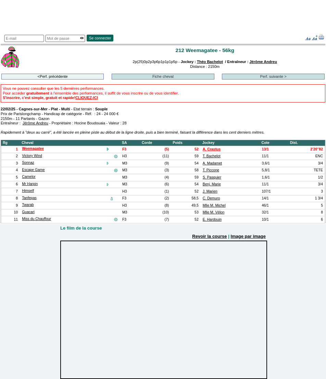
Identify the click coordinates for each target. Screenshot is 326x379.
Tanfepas (29, 198)
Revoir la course (209, 236)
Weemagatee (33, 148)
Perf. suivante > (273, 76)
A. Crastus (212, 149)
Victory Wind (32, 156)
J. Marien (210, 191)
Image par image (248, 236)
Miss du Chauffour (36, 219)
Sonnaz (28, 162)
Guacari (28, 212)
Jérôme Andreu (263, 62)
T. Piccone (211, 170)
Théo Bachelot (210, 62)
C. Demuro (211, 198)
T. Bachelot (212, 156)
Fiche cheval (163, 76)
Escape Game (33, 170)
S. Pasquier (212, 177)
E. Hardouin (212, 219)
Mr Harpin (30, 184)
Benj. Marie (212, 184)
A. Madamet (212, 163)
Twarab (28, 205)
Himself (28, 191)
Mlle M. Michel (214, 205)
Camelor (29, 177)
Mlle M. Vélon (214, 212)
